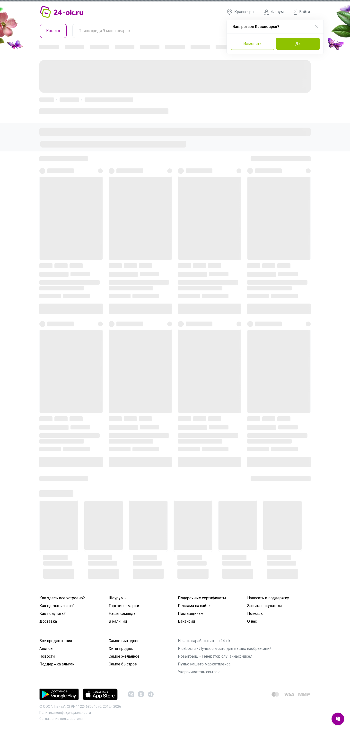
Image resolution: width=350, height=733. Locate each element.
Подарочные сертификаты (202, 598)
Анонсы (46, 648)
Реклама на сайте (194, 605)
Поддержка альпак (56, 664)
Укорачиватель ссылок (199, 672)
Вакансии (186, 621)
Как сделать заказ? (57, 605)
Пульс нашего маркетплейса (204, 664)
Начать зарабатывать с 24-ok (204, 640)
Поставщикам (190, 613)
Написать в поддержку (268, 598)
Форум (273, 12)
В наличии (118, 621)
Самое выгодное (124, 640)
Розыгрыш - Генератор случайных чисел (215, 656)
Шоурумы (118, 598)
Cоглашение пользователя (61, 719)
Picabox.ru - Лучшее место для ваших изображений (224, 648)
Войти (300, 12)
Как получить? (52, 613)
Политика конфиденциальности (65, 713)
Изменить (252, 43)
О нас (252, 621)
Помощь (255, 613)
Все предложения (55, 640)
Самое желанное (124, 656)
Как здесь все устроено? (62, 598)
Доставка (48, 621)
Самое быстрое (123, 664)
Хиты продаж (121, 648)
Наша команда (122, 613)
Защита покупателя (264, 605)
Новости (47, 656)
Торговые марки (124, 605)
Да (297, 43)
